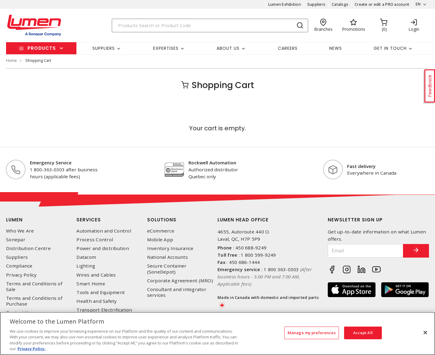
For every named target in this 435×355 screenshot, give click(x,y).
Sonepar (15, 239)
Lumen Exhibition (283, 4)
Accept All (363, 332)
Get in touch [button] (390, 48)
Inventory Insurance (170, 248)
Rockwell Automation (212, 163)
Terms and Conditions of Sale (34, 286)
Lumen (14, 220)
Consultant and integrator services (176, 292)
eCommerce (160, 231)
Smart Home (90, 284)
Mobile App (160, 239)
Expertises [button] (166, 48)
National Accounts (167, 257)
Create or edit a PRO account (381, 4)
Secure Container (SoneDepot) (167, 268)
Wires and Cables (96, 275)
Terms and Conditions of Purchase (34, 301)
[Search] (210, 25)
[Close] (425, 332)
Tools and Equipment (100, 292)
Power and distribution (102, 248)
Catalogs (339, 4)
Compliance (19, 266)
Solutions (161, 220)
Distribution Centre (28, 248)
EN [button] (417, 4)
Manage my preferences (312, 332)
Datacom (86, 257)
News (335, 48)
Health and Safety (96, 301)
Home (11, 60)
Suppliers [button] (103, 48)
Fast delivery (361, 166)
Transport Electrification (104, 310)
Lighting (85, 266)
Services (88, 220)
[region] (217, 333)
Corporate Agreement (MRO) (180, 281)
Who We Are (20, 231)
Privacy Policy (21, 275)
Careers (288, 48)
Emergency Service (51, 163)
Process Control (94, 239)
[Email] (363, 251)
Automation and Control (103, 231)
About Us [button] (228, 48)
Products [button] (41, 48)
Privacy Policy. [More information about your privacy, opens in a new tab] (32, 348)
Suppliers (315, 4)
